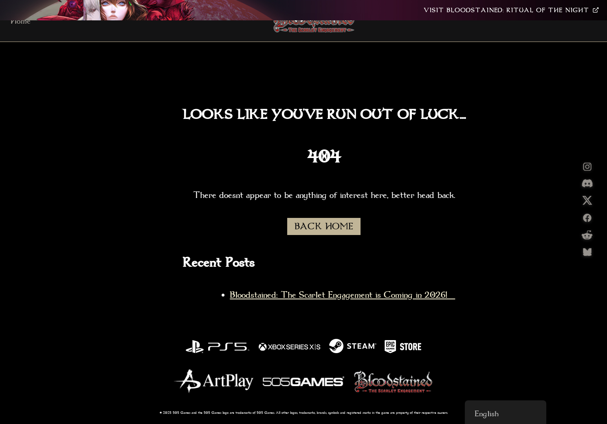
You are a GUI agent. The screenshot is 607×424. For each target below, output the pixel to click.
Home (20, 21)
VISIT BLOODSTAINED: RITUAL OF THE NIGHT (511, 10)
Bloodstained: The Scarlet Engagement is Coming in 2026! (342, 295)
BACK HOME (324, 226)
